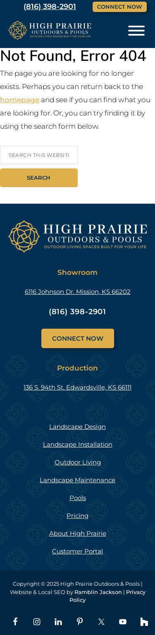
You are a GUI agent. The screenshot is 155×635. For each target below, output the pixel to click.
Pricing (77, 515)
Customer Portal (77, 551)
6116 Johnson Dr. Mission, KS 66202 (78, 292)
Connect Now (119, 6)
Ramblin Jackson (98, 592)
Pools (77, 498)
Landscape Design (77, 426)
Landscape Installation (77, 444)
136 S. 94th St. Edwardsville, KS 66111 (77, 387)
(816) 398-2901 (78, 311)
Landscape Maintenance (77, 480)
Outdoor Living (78, 462)
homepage (19, 100)
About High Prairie (77, 533)
